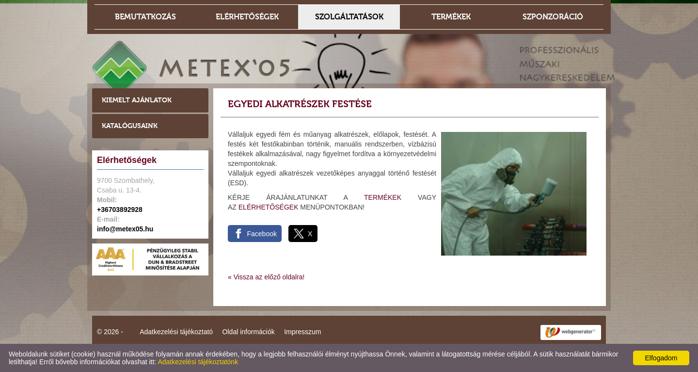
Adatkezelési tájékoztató (176, 332)
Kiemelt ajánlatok (137, 100)
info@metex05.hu (125, 229)
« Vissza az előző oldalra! (266, 277)
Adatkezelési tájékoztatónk (198, 362)
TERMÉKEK (382, 197)
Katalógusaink (130, 126)
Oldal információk (248, 332)
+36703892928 (120, 209)
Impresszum (302, 332)
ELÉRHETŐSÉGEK (268, 207)
